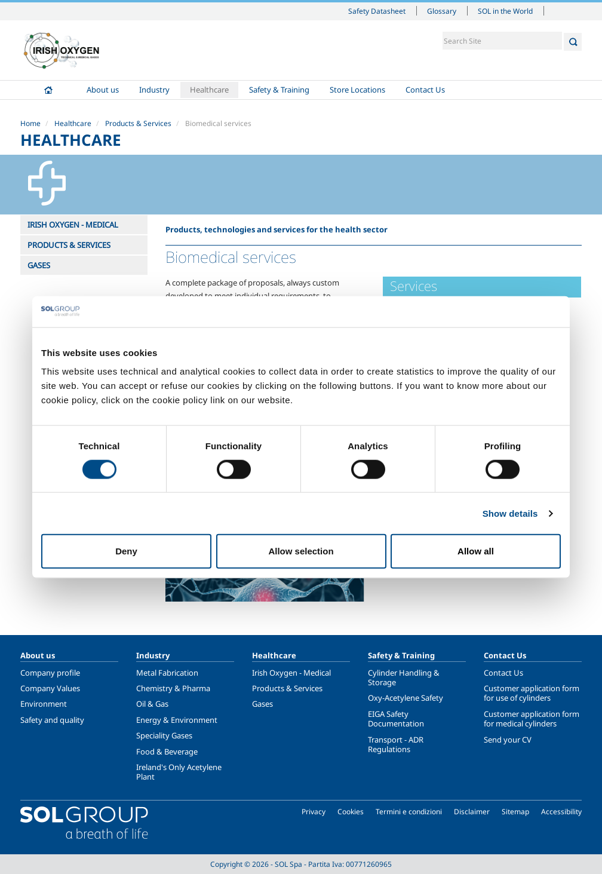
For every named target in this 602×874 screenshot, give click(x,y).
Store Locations (357, 89)
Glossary (441, 11)
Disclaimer (472, 811)
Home (48, 90)
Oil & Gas (152, 703)
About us (103, 89)
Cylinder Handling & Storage (404, 677)
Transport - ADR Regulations (395, 744)
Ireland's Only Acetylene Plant (179, 772)
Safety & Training (279, 89)
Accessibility (561, 811)
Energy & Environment (176, 719)
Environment (43, 703)
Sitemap (515, 811)
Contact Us (425, 89)
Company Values (50, 688)
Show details (510, 513)
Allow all (475, 551)
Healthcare (209, 89)
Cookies (350, 811)
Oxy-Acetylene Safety (405, 697)
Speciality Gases (164, 735)
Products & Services (138, 123)
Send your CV (508, 739)
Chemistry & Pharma (173, 688)
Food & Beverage (167, 751)
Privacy (313, 811)
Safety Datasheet (377, 11)
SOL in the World (505, 11)
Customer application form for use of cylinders (531, 693)
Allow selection (300, 551)
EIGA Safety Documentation (396, 719)
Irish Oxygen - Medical (291, 672)
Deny (126, 551)
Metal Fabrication (167, 672)
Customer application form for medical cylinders (531, 719)
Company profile (50, 672)
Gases (262, 703)
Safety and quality (52, 719)
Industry (154, 89)
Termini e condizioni (409, 811)
